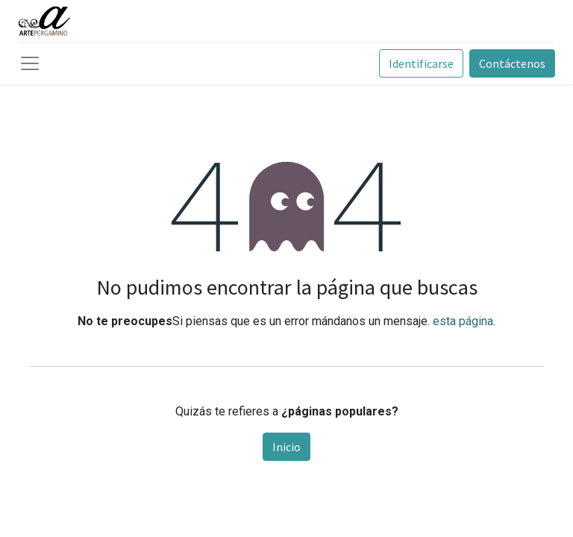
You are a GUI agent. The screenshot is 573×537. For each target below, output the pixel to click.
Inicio (286, 446)
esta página (463, 321)
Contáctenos (512, 63)
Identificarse (421, 63)
